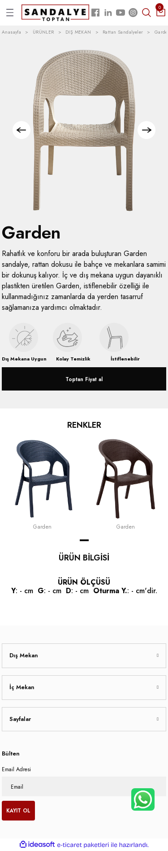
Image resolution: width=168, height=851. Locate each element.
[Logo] (55, 12)
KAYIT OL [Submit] (18, 810)
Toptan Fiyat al (84, 379)
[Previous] (21, 130)
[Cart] (160, 12)
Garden (42, 526)
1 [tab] (84, 540)
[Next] (146, 130)
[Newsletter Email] (84, 786)
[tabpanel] (42, 484)
